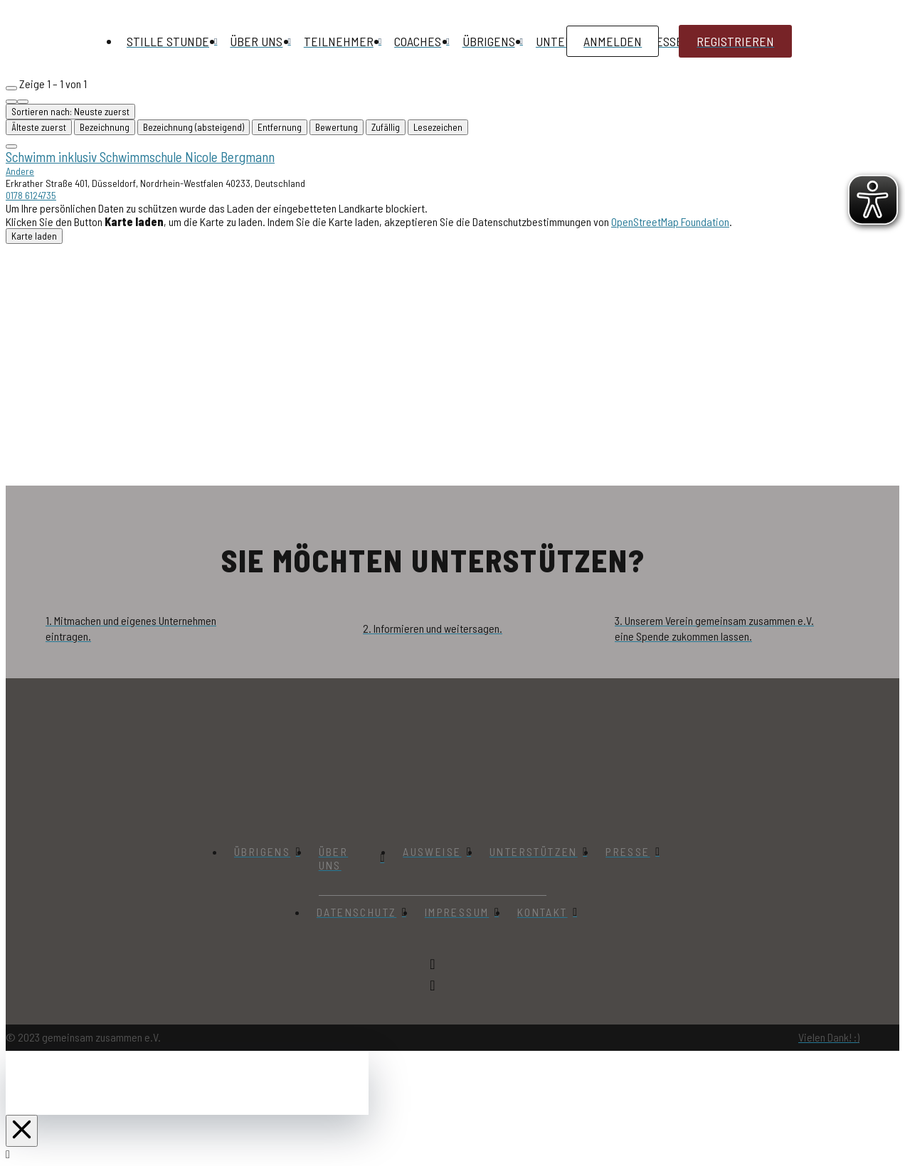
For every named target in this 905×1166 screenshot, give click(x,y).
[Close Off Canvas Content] (22, 1131)
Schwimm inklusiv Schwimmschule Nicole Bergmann (140, 157)
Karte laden (34, 236)
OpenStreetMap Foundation (670, 221)
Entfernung (280, 127)
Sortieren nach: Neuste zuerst (70, 111)
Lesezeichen (437, 127)
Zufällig (385, 127)
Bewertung (336, 127)
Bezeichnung (104, 127)
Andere (20, 171)
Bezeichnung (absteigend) (193, 127)
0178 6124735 (31, 195)
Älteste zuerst (38, 127)
